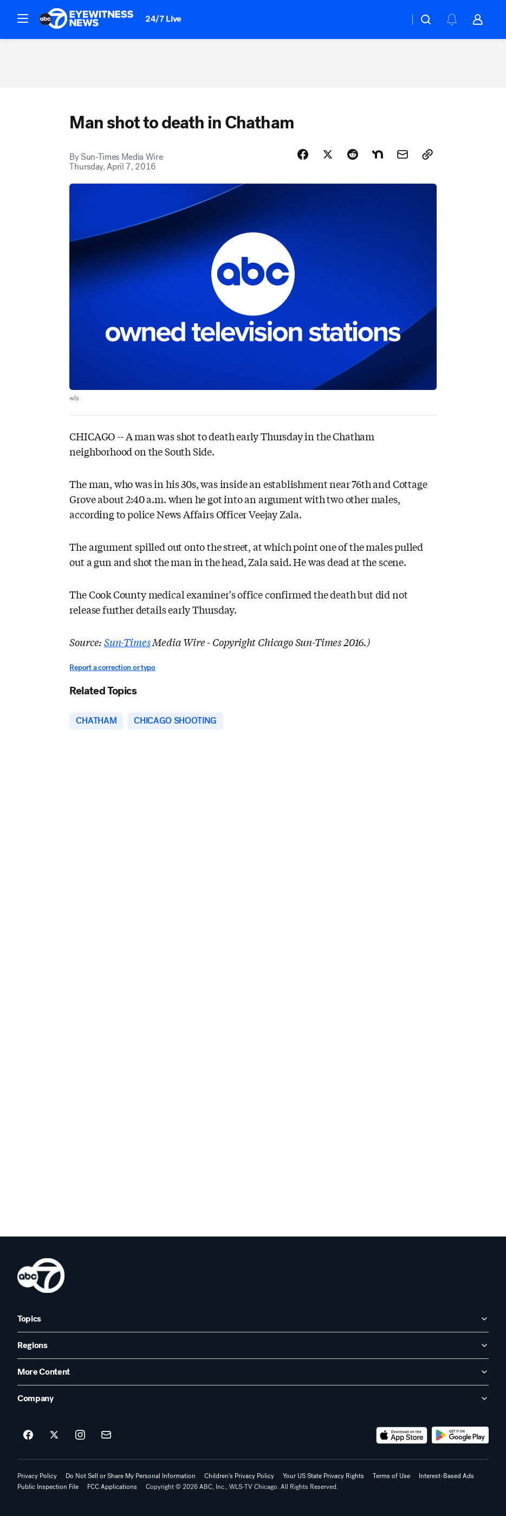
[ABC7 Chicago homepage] (86, 19)
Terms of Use (391, 1476)
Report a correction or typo (112, 667)
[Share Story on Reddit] (352, 154)
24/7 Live (163, 18)
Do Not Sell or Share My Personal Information (131, 1476)
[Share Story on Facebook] (303, 154)
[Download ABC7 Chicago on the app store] (402, 1435)
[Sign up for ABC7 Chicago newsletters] (106, 1435)
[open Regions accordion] (253, 1345)
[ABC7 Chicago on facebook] (28, 1435)
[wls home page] (40, 1275)
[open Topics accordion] (253, 1319)
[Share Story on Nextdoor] (377, 154)
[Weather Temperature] (392, 19)
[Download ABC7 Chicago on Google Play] (460, 1435)
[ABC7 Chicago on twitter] (54, 1435)
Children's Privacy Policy (239, 1476)
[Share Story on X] (328, 154)
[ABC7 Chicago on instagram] (80, 1435)
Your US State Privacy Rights (323, 1476)
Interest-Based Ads (446, 1476)
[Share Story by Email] (402, 154)
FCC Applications (112, 1487)
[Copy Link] (427, 154)
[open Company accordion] (253, 1398)
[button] (22, 18)
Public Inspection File (48, 1487)
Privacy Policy (37, 1476)
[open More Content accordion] (253, 1372)
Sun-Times (127, 642)
